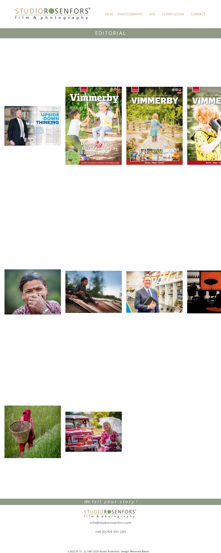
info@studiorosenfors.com (110, 522)
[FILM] (109, 13)
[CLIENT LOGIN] (173, 13)
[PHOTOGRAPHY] (130, 13)
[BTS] (152, 13)
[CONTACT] (198, 13)
